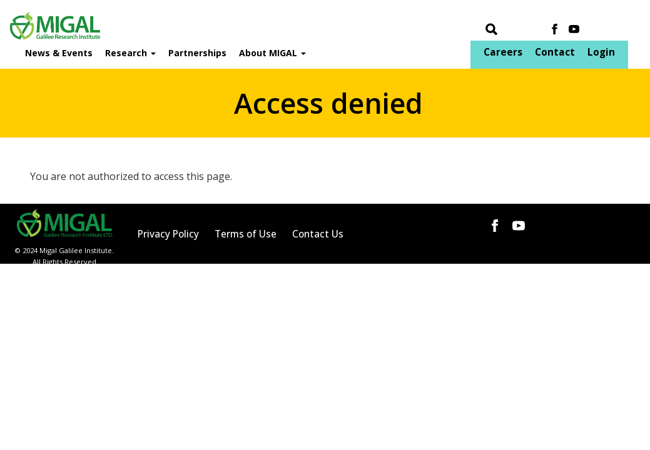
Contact (555, 52)
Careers (503, 52)
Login (601, 52)
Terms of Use (246, 234)
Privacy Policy (168, 234)
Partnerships (197, 53)
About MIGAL (272, 53)
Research (130, 53)
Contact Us (317, 234)
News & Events (59, 53)
